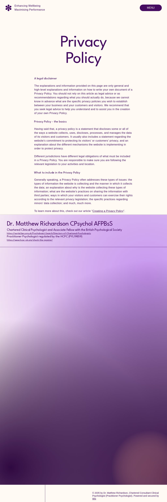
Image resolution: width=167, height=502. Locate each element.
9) (81, 236)
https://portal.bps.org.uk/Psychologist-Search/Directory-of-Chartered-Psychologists (49, 233)
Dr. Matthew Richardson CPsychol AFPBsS (60, 224)
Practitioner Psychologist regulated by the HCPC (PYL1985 (43, 236)
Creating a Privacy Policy (107, 211)
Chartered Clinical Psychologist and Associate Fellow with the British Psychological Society (64, 230)
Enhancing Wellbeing (27, 5)
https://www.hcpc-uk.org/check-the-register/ (30, 240)
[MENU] (151, 8)
